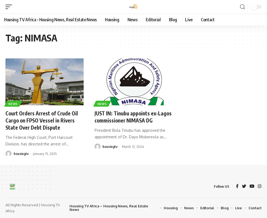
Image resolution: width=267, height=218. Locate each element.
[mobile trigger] (10, 7)
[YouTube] (252, 186)
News (13, 103)
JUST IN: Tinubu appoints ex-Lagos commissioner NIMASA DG (133, 117)
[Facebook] (237, 186)
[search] (242, 7)
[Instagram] (260, 186)
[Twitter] (244, 186)
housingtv (21, 153)
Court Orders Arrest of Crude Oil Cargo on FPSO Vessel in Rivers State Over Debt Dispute (43, 120)
